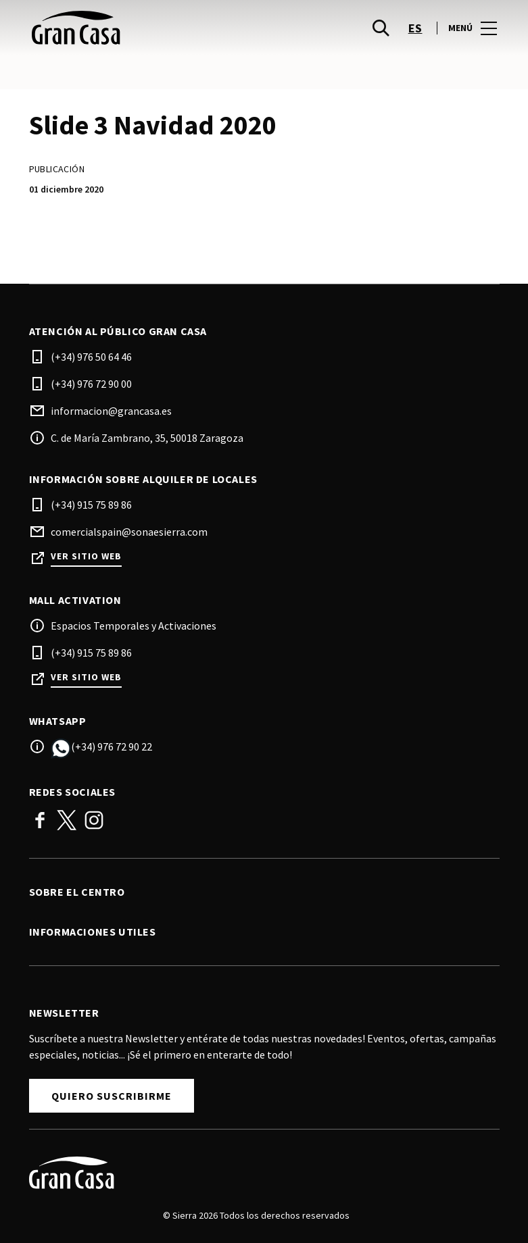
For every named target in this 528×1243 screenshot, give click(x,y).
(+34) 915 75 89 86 (91, 504)
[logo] (148, 28)
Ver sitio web (86, 556)
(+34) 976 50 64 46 (91, 356)
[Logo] (256, 1173)
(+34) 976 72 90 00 (91, 383)
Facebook (40, 820)
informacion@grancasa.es (111, 410)
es (415, 28)
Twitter (67, 820)
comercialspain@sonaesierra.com (129, 531)
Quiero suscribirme (111, 1095)
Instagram (94, 820)
